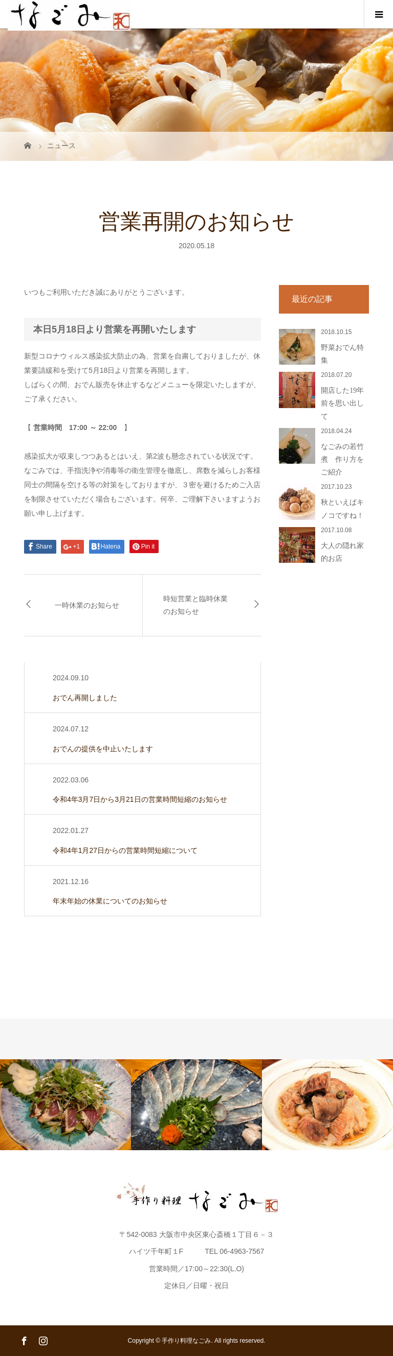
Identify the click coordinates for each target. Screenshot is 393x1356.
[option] (65, 1104)
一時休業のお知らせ (87, 605)
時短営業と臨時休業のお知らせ (195, 605)
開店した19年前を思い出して (342, 403)
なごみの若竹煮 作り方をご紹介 (342, 459)
